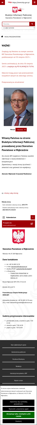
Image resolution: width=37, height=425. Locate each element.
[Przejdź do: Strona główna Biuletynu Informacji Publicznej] (2, 36)
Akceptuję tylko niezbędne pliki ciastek (18, 415)
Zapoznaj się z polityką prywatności (18, 402)
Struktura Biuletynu (18, 359)
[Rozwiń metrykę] (21, 129)
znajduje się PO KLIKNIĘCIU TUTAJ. (20, 66)
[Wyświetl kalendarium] (33, 217)
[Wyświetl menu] (34, 2)
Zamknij (18, 421)
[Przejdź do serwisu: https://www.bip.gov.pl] (18, 2)
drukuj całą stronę (11, 193)
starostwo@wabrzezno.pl (19, 267)
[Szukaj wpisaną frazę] (32, 24)
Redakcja (18, 366)
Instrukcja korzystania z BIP (18, 373)
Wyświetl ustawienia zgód (18, 409)
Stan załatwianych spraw (18, 345)
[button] (18, 125)
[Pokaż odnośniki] (2, 2)
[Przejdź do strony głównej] (18, 13)
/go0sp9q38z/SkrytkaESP (24, 269)
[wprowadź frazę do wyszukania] (16, 24)
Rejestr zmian (18, 380)
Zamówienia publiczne (18, 352)
